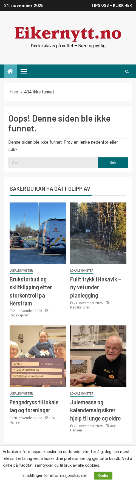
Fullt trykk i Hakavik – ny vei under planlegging (95, 287)
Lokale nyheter (21, 270)
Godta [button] (103, 476)
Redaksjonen (20, 315)
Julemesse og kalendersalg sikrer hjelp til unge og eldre (95, 410)
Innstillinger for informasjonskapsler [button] (54, 475)
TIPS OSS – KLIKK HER (111, 5)
